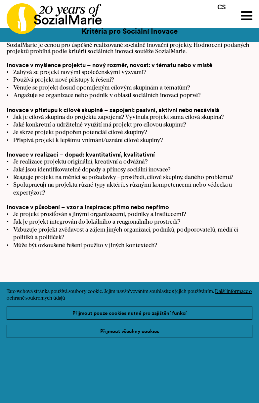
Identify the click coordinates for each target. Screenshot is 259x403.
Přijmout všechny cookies (129, 331)
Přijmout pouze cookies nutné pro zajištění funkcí (129, 313)
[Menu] (246, 15)
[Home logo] (51, 15)
